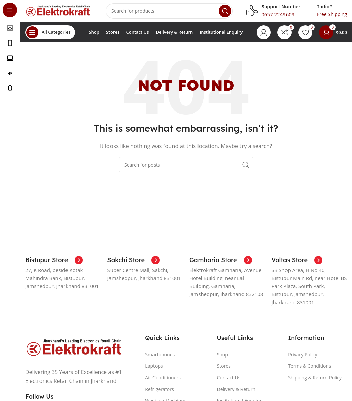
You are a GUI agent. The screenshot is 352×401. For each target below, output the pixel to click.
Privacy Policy (302, 359)
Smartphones (160, 359)
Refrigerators (159, 394)
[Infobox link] (54, 265)
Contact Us (228, 382)
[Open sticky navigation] (50, 37)
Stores (223, 371)
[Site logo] (58, 12)
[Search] (169, 13)
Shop (222, 359)
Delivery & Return (236, 394)
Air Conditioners (162, 382)
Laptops (154, 371)
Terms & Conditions (309, 371)
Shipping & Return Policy (315, 382)
